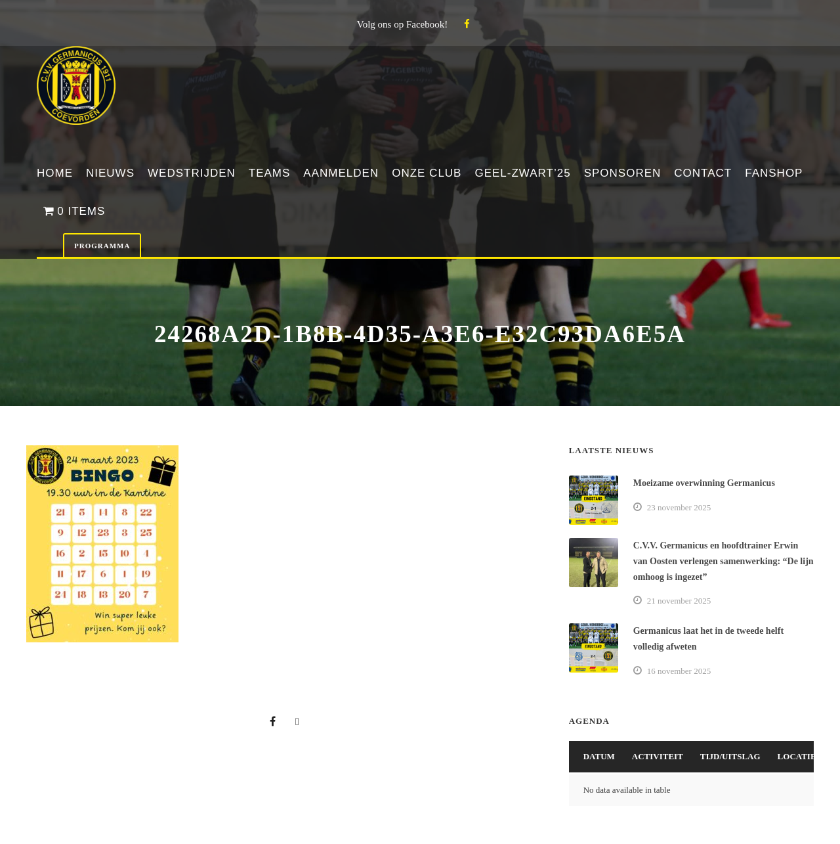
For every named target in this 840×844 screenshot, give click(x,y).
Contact (703, 173)
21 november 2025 (679, 601)
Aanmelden (341, 173)
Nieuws (110, 173)
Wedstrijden (192, 173)
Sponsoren (623, 173)
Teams (270, 173)
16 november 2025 (679, 671)
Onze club (426, 173)
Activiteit (657, 756)
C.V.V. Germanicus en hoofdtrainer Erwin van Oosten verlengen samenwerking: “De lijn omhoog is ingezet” (723, 561)
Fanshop (774, 173)
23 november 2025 (679, 507)
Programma (102, 246)
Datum (599, 756)
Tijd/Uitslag (730, 756)
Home (55, 173)
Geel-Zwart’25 (522, 173)
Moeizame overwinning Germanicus (704, 483)
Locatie (797, 756)
